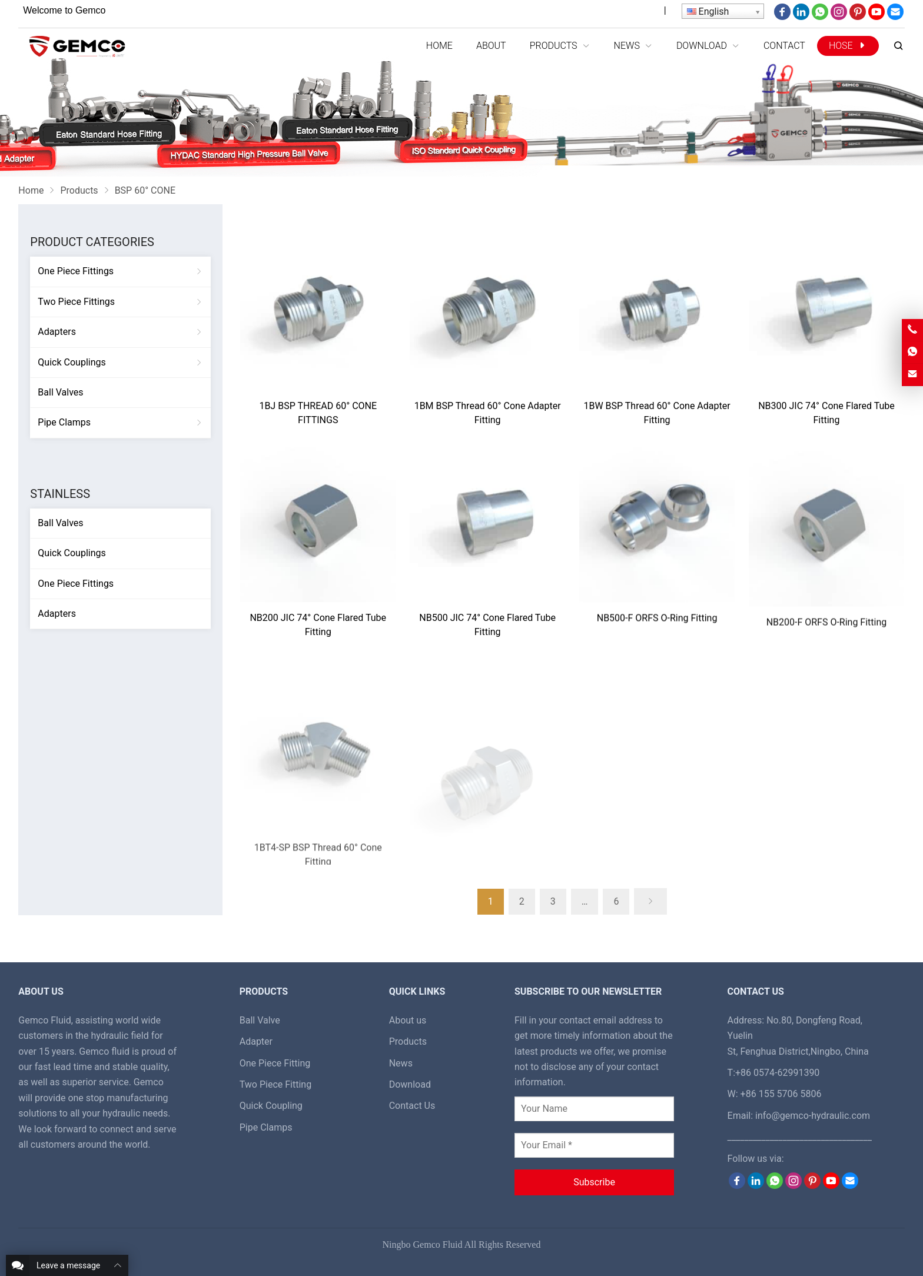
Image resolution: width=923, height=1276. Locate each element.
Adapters (57, 331)
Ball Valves (60, 392)
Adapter (256, 1041)
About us (408, 1020)
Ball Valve (260, 1020)
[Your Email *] (594, 1145)
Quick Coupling (271, 1105)
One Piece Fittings (76, 271)
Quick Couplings (71, 362)
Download (410, 1084)
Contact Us (412, 1105)
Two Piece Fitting (275, 1084)
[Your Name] (594, 1108)
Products (408, 1041)
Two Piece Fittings (76, 301)
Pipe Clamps (64, 422)
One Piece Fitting (275, 1063)
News (401, 1063)
